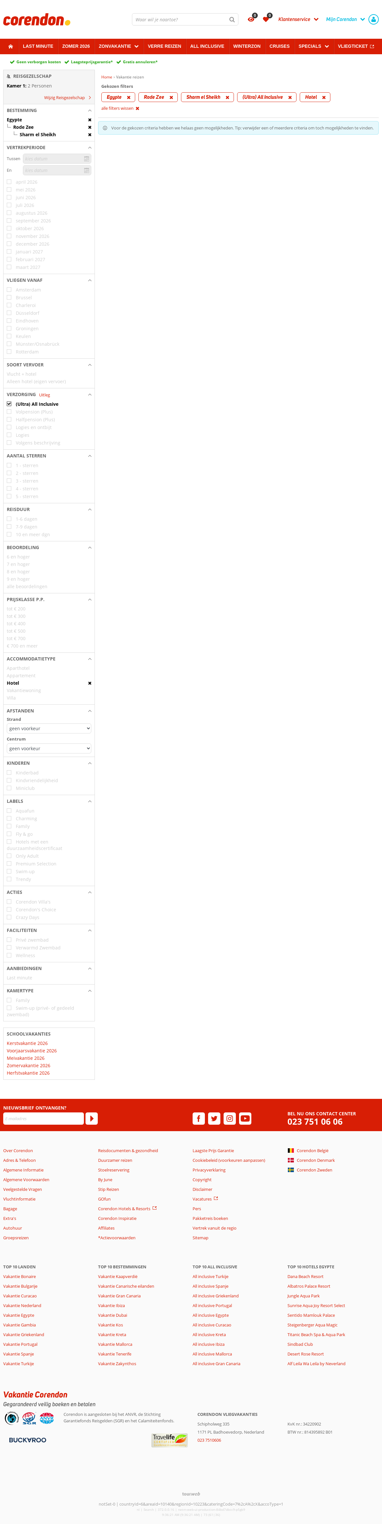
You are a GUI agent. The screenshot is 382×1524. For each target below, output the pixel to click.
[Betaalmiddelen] (27, 1440)
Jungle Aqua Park (303, 1296)
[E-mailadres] (43, 1118)
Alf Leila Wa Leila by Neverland (316, 1363)
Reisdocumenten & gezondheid (128, 1150)
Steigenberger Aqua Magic (312, 1325)
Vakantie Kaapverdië (117, 1276)
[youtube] (245, 1118)
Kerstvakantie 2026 (27, 1043)
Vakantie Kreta (112, 1334)
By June (105, 1179)
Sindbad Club (300, 1344)
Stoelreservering (113, 1170)
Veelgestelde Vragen (22, 1189)
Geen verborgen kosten (38, 62)
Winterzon (247, 46)
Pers (197, 1209)
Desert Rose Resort (305, 1354)
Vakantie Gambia (19, 1325)
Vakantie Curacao (20, 1296)
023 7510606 (209, 1440)
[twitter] (214, 1118)
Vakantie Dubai (112, 1315)
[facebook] (199, 1118)
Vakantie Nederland (22, 1305)
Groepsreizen (16, 1238)
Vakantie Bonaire (19, 1276)
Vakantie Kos (110, 1325)
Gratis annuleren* (140, 62)
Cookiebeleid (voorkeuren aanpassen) (229, 1160)
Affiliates (106, 1228)
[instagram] (230, 1118)
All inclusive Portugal (212, 1305)
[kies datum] (57, 159)
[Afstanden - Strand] (49, 728)
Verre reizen (164, 46)
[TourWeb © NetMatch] (191, 1494)
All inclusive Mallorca (212, 1354)
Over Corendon (18, 1150)
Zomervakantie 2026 (28, 1065)
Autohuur (12, 1228)
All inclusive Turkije (210, 1276)
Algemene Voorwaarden (26, 1179)
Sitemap (200, 1238)
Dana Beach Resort (305, 1276)
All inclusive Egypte (211, 1315)
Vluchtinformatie (19, 1199)
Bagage (10, 1209)
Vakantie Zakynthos (117, 1363)
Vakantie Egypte (18, 1315)
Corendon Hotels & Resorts (124, 1209)
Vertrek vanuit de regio (214, 1228)
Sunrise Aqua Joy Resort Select (316, 1305)
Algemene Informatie (23, 1170)
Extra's (9, 1218)
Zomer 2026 (76, 46)
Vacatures (202, 1199)
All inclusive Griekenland (216, 1296)
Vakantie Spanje (18, 1354)
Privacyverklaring (209, 1170)
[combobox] (185, 19)
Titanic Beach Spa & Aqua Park (316, 1334)
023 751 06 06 (315, 1122)
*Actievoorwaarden (117, 1238)
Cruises (280, 46)
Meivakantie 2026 (26, 1058)
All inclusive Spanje (210, 1286)
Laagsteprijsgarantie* (92, 62)
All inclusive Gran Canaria (216, 1363)
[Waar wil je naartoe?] (185, 19)
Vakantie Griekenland (23, 1334)
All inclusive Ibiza (209, 1344)
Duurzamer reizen (115, 1160)
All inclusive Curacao (212, 1325)
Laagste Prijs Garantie (213, 1150)
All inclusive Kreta (209, 1334)
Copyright (202, 1179)
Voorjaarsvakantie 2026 (32, 1051)
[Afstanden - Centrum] (49, 748)
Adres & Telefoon (19, 1160)
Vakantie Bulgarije (20, 1286)
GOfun (104, 1199)
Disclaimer (202, 1189)
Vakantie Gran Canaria (119, 1296)
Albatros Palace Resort (308, 1286)
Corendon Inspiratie (117, 1218)
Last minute (38, 46)
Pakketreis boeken (210, 1218)
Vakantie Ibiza (111, 1305)
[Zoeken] (232, 19)
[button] (49, 110)
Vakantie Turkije (18, 1363)
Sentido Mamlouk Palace (311, 1315)
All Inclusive (207, 46)
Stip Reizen (108, 1189)
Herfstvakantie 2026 (28, 1073)
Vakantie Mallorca (115, 1344)
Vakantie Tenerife (114, 1354)
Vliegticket (353, 46)
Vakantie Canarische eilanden (126, 1286)
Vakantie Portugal (20, 1344)
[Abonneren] (91, 1118)
